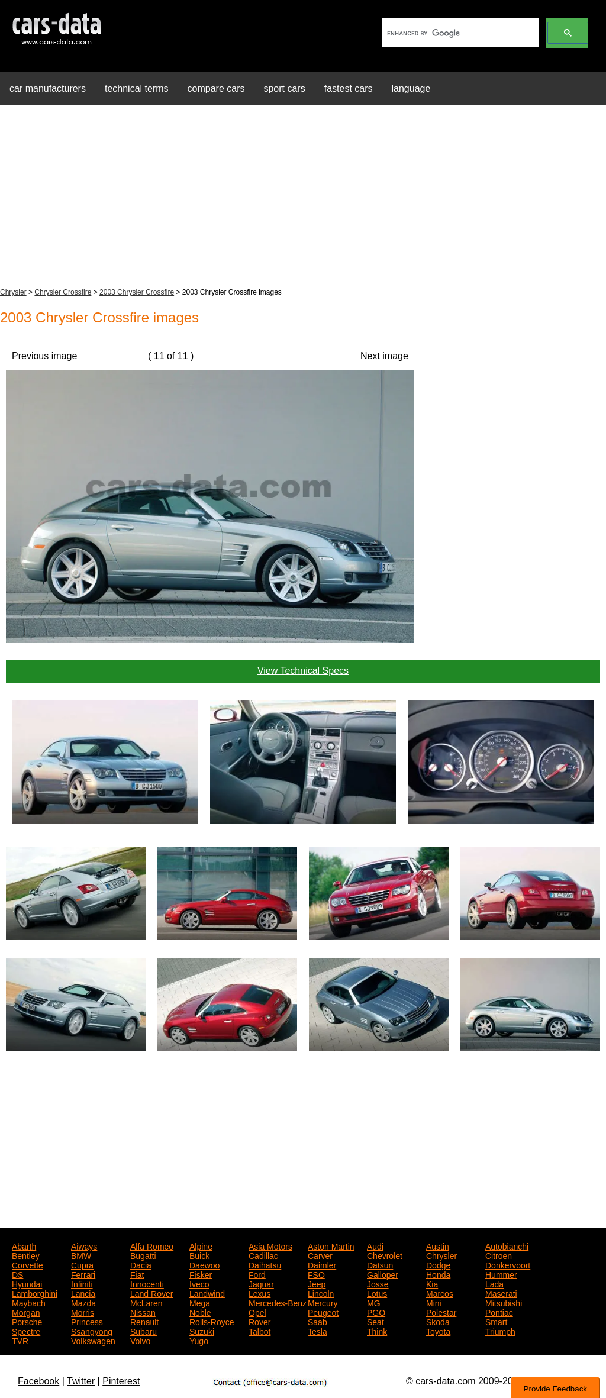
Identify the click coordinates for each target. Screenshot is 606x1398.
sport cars (284, 88)
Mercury (323, 1302)
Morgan (26, 1311)
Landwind (207, 1292)
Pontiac (499, 1311)
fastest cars (348, 88)
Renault (144, 1321)
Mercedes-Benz (278, 1302)
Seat (375, 1321)
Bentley (26, 1254)
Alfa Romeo (151, 1245)
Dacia (141, 1264)
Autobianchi (506, 1245)
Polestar (441, 1311)
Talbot (259, 1330)
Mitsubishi (503, 1302)
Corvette (27, 1264)
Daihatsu (265, 1264)
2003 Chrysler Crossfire (136, 292)
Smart (496, 1321)
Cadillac (263, 1254)
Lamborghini (34, 1292)
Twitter (81, 1381)
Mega (199, 1302)
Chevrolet (384, 1254)
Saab (317, 1321)
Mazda (83, 1302)
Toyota (438, 1330)
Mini (433, 1302)
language (411, 88)
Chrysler (13, 292)
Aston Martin (331, 1245)
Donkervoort (507, 1264)
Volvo (140, 1340)
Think (377, 1330)
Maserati (501, 1292)
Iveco (199, 1283)
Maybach (29, 1302)
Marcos (439, 1292)
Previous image (44, 356)
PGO (376, 1311)
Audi (375, 1245)
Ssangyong (91, 1330)
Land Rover (151, 1292)
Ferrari (83, 1273)
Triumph (500, 1330)
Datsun (380, 1264)
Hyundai (27, 1283)
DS (17, 1273)
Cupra (82, 1264)
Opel (257, 1311)
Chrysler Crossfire (62, 292)
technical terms (137, 88)
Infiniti (82, 1283)
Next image (384, 356)
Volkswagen (93, 1340)
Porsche (27, 1321)
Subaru (143, 1330)
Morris (82, 1311)
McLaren (146, 1302)
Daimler (322, 1264)
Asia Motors (270, 1245)
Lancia (83, 1292)
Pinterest (121, 1381)
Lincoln (321, 1292)
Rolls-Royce (211, 1321)
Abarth (24, 1245)
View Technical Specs (303, 671)
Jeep (316, 1283)
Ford (257, 1273)
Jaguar (261, 1283)
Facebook (38, 1381)
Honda (438, 1273)
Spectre (26, 1330)
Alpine (200, 1245)
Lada (494, 1283)
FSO (316, 1273)
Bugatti (143, 1254)
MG (374, 1302)
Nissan (143, 1311)
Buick (199, 1254)
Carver (320, 1254)
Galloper (382, 1273)
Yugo (198, 1340)
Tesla (317, 1330)
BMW (81, 1254)
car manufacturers (47, 88)
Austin (437, 1245)
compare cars (216, 88)
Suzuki (201, 1330)
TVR (20, 1340)
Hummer (501, 1273)
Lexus (259, 1292)
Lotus (377, 1292)
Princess (87, 1321)
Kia (432, 1283)
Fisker (200, 1273)
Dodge (438, 1264)
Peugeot (323, 1311)
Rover (259, 1321)
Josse (378, 1283)
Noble (200, 1311)
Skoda (438, 1321)
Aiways (84, 1245)
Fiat (137, 1273)
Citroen (498, 1254)
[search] (459, 33)
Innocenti (147, 1283)
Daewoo (204, 1264)
